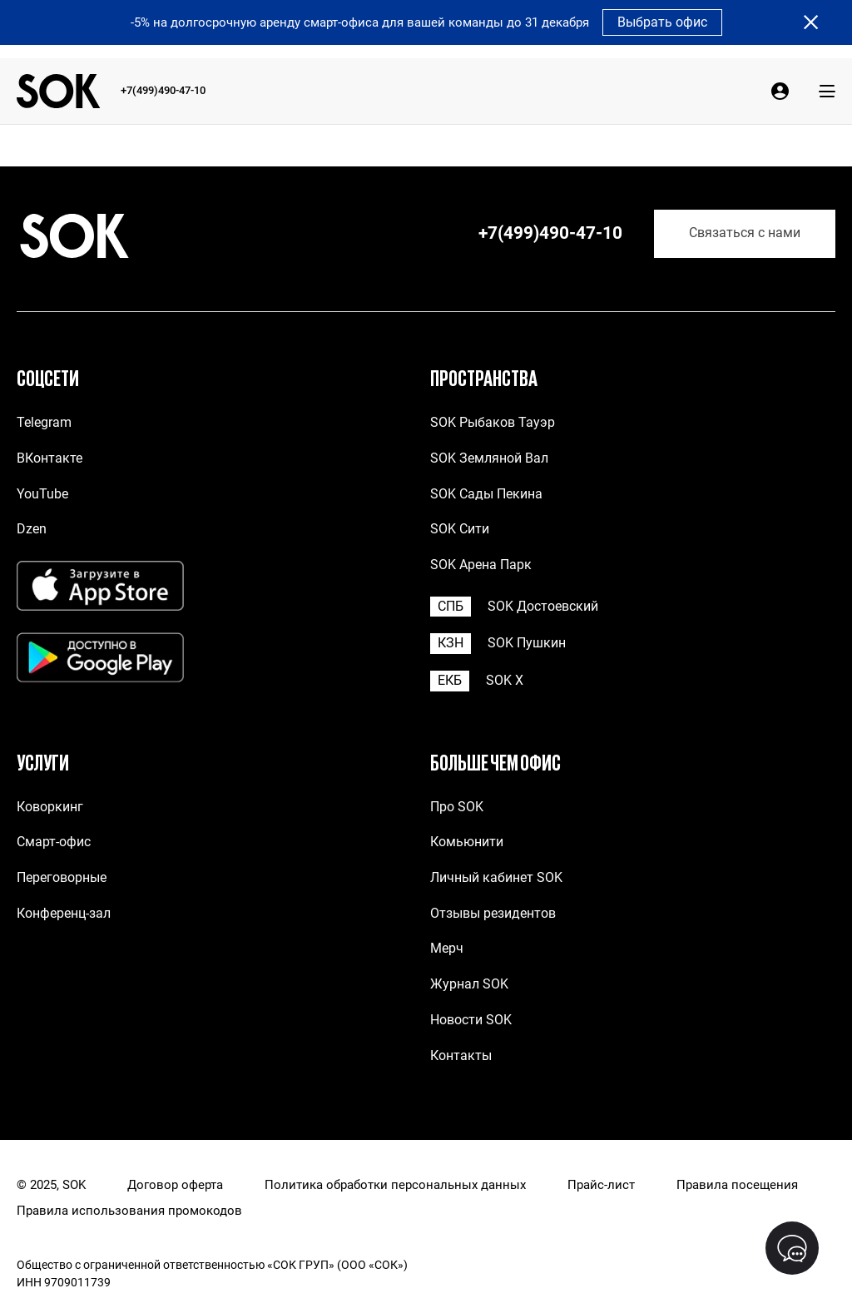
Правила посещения (737, 1185)
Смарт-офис (54, 842)
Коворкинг (50, 807)
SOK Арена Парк (481, 564)
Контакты (461, 1055)
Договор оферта (175, 1185)
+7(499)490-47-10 (163, 91)
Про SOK (456, 807)
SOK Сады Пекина (486, 494)
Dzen (32, 529)
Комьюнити (466, 842)
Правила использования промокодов (129, 1211)
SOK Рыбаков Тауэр (492, 422)
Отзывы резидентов (493, 913)
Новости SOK (471, 1020)
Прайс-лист (601, 1185)
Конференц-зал (64, 913)
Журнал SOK (469, 984)
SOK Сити (459, 529)
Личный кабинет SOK (496, 877)
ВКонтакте (49, 458)
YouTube (42, 494)
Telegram (44, 422)
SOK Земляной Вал (489, 458)
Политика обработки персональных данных (395, 1185)
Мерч (446, 948)
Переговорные (61, 877)
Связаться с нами (744, 232)
